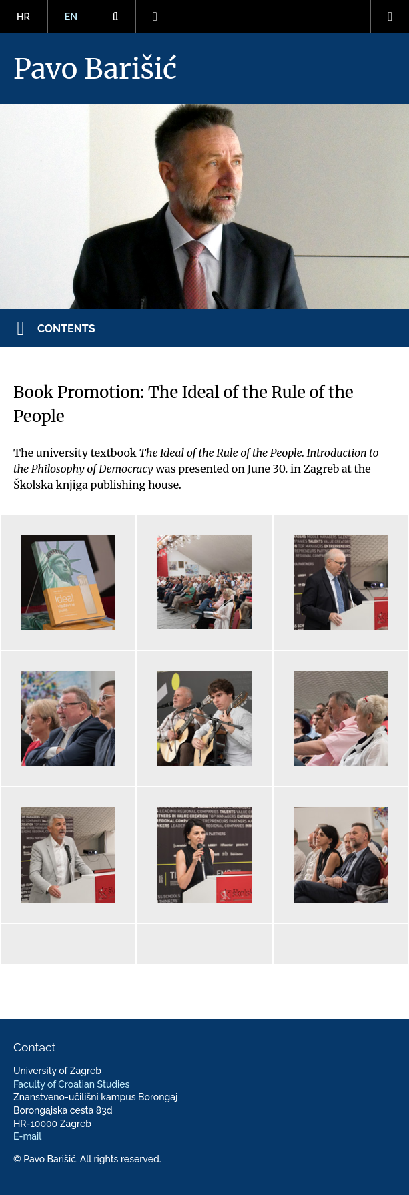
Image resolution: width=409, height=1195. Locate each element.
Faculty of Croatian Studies (71, 1084)
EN (71, 16)
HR (23, 16)
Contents (66, 328)
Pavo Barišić (95, 68)
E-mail (27, 1136)
